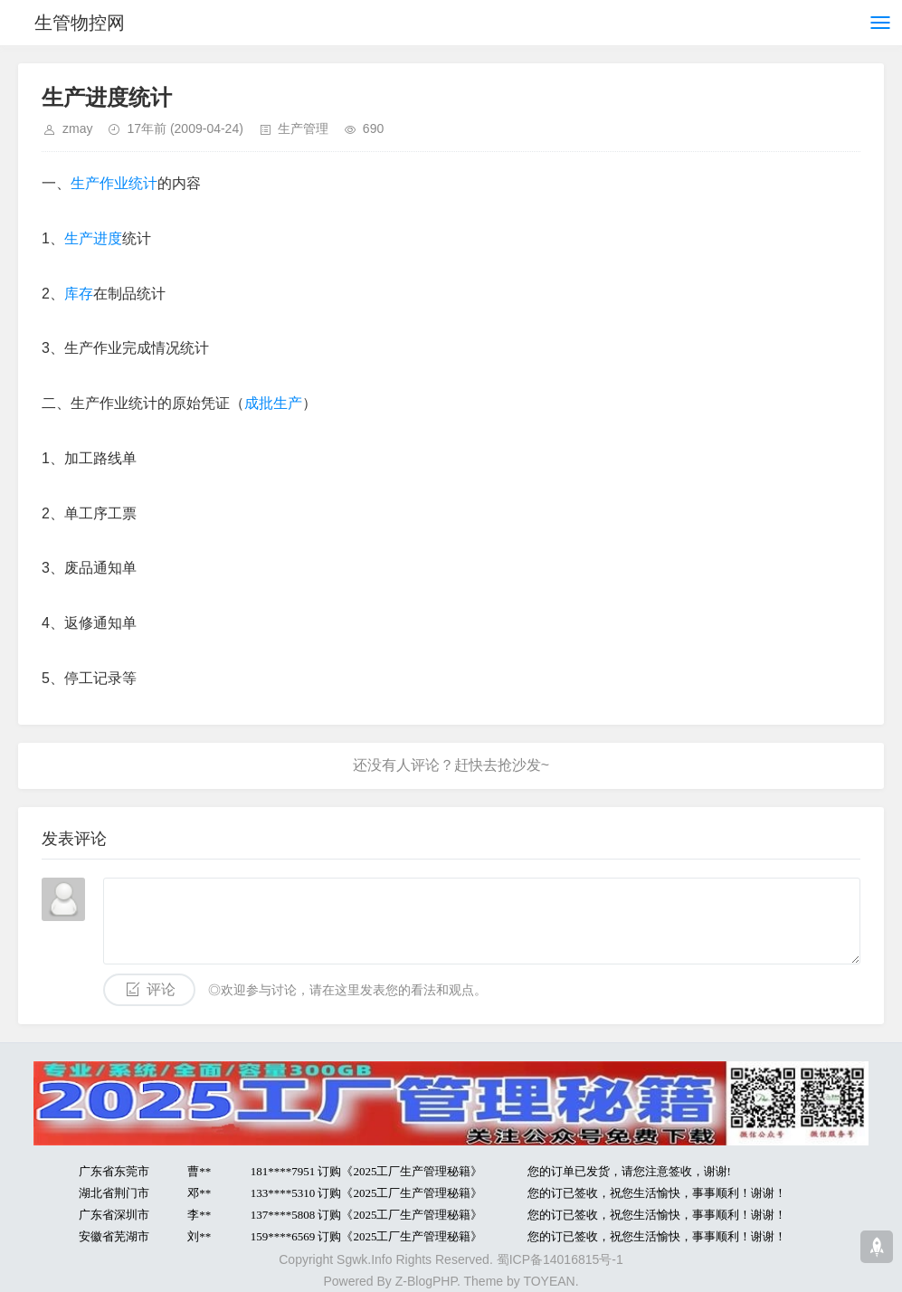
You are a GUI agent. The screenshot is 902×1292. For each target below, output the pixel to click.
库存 (78, 293)
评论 (161, 989)
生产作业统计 (114, 183)
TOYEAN (548, 1281)
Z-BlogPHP (426, 1281)
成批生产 (273, 403)
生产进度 (93, 238)
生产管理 (303, 128)
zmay (77, 128)
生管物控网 (79, 23)
